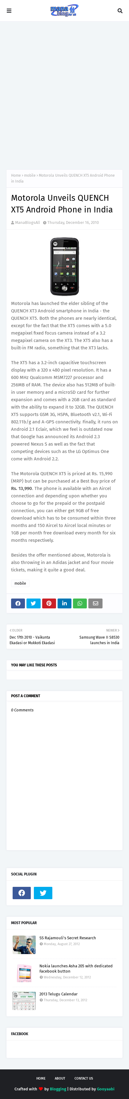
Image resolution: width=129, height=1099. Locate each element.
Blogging (58, 1089)
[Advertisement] (64, 95)
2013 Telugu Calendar (58, 994)
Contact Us (84, 1078)
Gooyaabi (106, 1089)
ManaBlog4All (27, 222)
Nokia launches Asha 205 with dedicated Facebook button (76, 968)
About (60, 1078)
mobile (30, 175)
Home (16, 175)
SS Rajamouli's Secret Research (67, 938)
